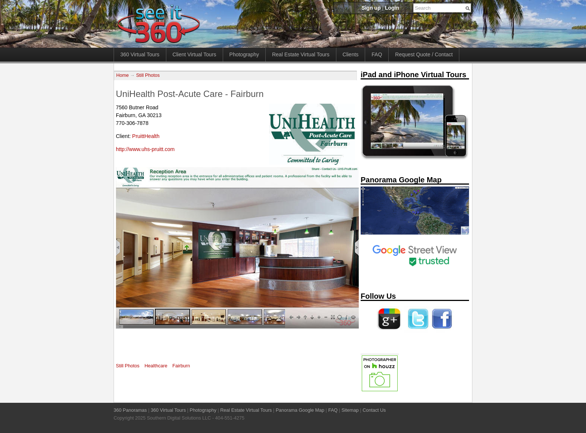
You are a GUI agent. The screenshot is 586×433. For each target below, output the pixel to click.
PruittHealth (146, 136)
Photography (244, 54)
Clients (351, 54)
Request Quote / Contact (424, 54)
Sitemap (350, 410)
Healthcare (156, 365)
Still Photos (148, 75)
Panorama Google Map (300, 410)
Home (122, 75)
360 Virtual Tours (140, 54)
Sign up (370, 8)
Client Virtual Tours (194, 54)
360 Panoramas (130, 410)
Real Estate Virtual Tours (301, 54)
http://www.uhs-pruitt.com (145, 149)
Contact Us (374, 410)
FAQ (376, 54)
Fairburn (181, 365)
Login (392, 8)
